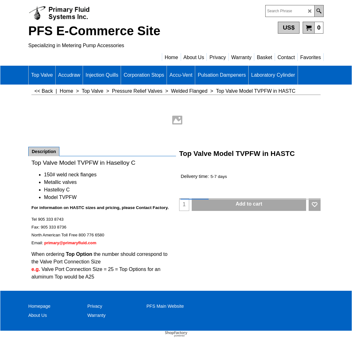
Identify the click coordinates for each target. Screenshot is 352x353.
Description (44, 151)
